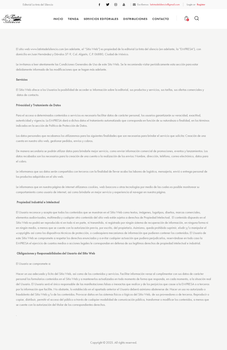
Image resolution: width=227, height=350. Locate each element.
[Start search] (196, 18)
